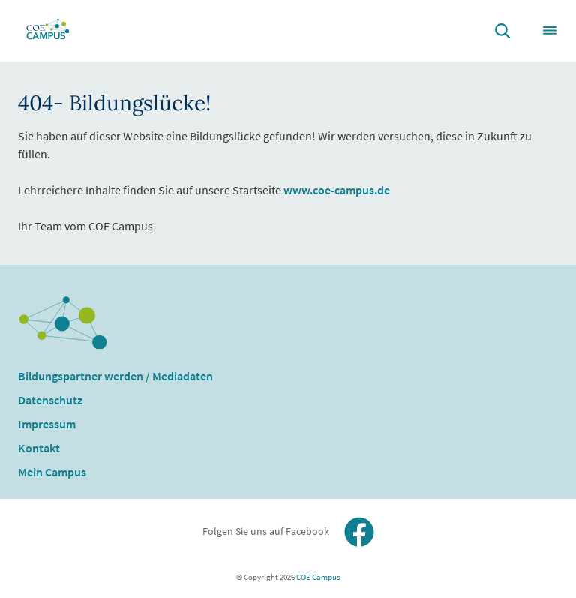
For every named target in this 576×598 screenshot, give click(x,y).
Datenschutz (50, 399)
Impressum (47, 423)
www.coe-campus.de (337, 189)
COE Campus (317, 577)
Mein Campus (52, 471)
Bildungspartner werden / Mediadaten (115, 375)
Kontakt (39, 447)
